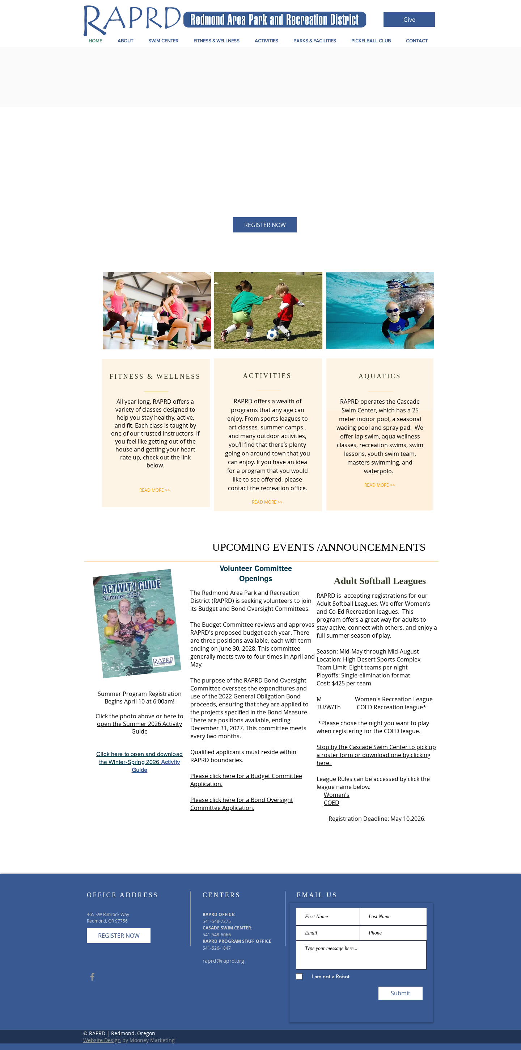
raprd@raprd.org (223, 960)
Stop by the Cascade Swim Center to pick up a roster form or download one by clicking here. (376, 755)
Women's (337, 795)
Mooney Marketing (152, 1040)
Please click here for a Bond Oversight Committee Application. (241, 804)
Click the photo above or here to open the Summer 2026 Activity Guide (139, 723)
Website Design (102, 1040)
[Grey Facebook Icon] (92, 977)
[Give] (409, 19)
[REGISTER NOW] (265, 224)
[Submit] (400, 993)
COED (331, 803)
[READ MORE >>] (155, 490)
